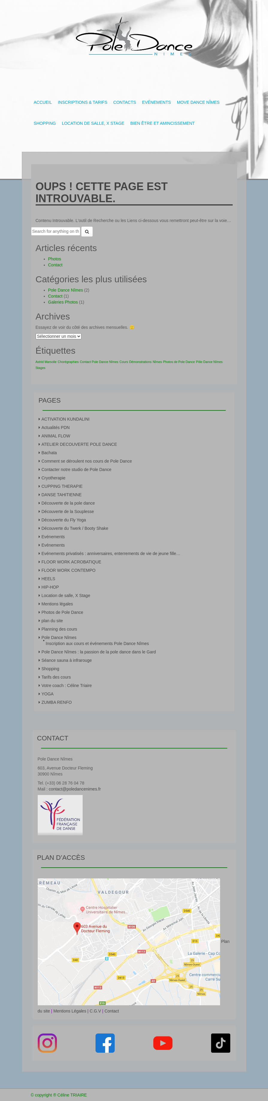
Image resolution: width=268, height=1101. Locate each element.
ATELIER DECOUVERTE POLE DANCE (79, 444)
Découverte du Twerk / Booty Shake (75, 528)
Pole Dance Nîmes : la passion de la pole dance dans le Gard (99, 652)
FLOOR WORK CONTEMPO (69, 570)
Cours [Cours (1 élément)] (123, 362)
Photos (54, 258)
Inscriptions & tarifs (82, 102)
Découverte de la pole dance (68, 503)
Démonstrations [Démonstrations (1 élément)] (140, 362)
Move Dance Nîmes (198, 102)
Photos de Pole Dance (62, 612)
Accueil (43, 102)
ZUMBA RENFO (57, 702)
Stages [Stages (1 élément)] (41, 368)
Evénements (156, 102)
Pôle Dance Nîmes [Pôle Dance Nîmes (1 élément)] (209, 362)
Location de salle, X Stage (93, 123)
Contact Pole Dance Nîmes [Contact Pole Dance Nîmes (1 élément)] (99, 362)
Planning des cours (59, 629)
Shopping (45, 123)
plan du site (52, 620)
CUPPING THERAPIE (62, 486)
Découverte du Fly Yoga (64, 520)
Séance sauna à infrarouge (67, 660)
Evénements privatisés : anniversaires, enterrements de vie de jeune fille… (111, 553)
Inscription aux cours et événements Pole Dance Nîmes (97, 643)
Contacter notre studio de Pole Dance (76, 469)
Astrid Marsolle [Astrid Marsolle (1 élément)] (46, 362)
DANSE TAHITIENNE (62, 494)
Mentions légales (57, 604)
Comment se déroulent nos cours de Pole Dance (87, 461)
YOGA (48, 694)
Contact (55, 264)
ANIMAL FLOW (56, 436)
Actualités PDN (56, 427)
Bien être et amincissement (162, 123)
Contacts (124, 102)
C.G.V (95, 1011)
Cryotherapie (54, 478)
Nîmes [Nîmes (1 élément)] (157, 362)
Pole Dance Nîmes (65, 290)
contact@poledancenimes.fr (75, 789)
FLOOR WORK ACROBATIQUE (72, 562)
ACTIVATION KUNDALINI (66, 419)
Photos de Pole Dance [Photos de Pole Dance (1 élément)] (179, 362)
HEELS (48, 578)
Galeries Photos (63, 302)
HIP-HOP (50, 587)
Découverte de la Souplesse (68, 511)
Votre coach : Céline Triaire (67, 685)
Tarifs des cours (56, 677)
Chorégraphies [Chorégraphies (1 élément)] (68, 362)
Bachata (49, 452)
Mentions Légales (69, 1011)
